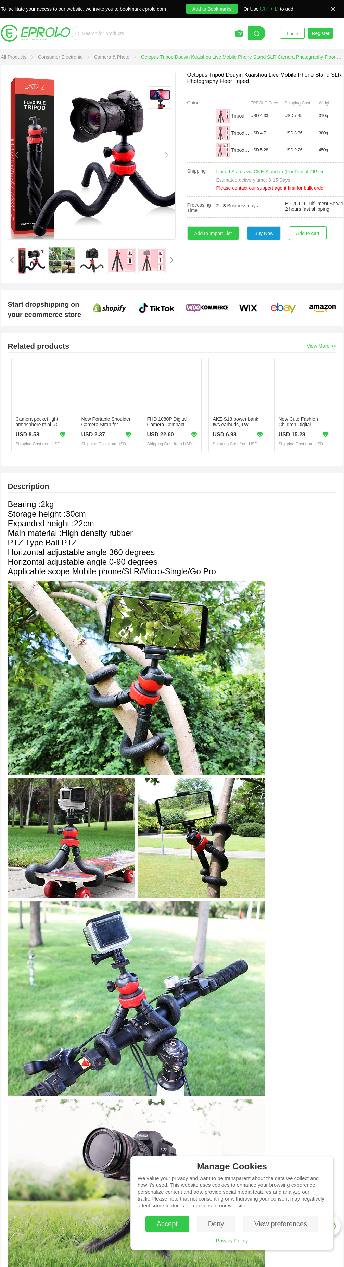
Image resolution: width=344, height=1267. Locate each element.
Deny (216, 1224)
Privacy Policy (232, 1240)
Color (193, 103)
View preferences (280, 1224)
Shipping (196, 171)
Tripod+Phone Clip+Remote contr (240, 150)
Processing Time (199, 207)
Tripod (237, 116)
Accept (167, 1224)
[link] (14, 57)
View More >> (321, 346)
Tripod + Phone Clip (240, 133)
